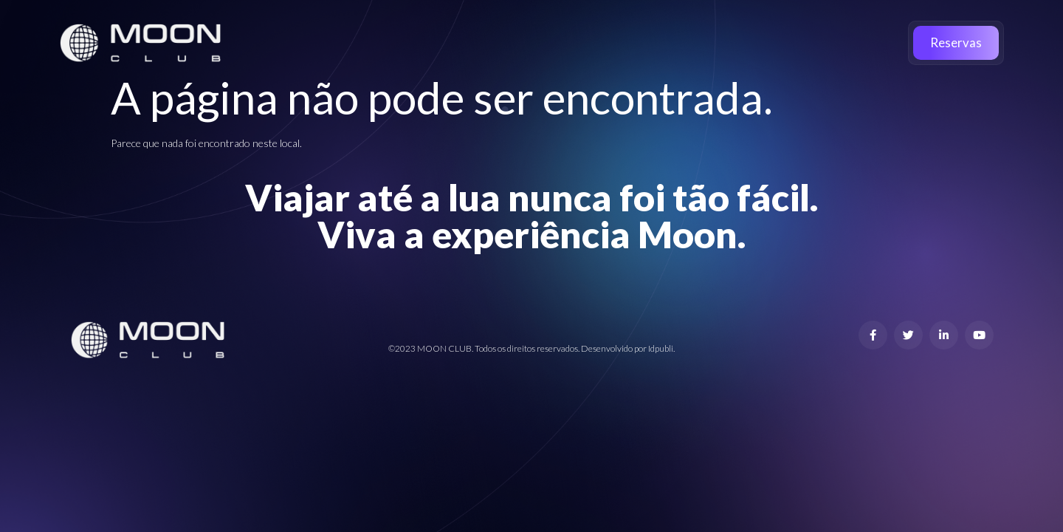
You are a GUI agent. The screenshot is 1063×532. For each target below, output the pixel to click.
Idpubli (660, 348)
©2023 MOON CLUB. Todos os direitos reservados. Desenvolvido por (518, 348)
